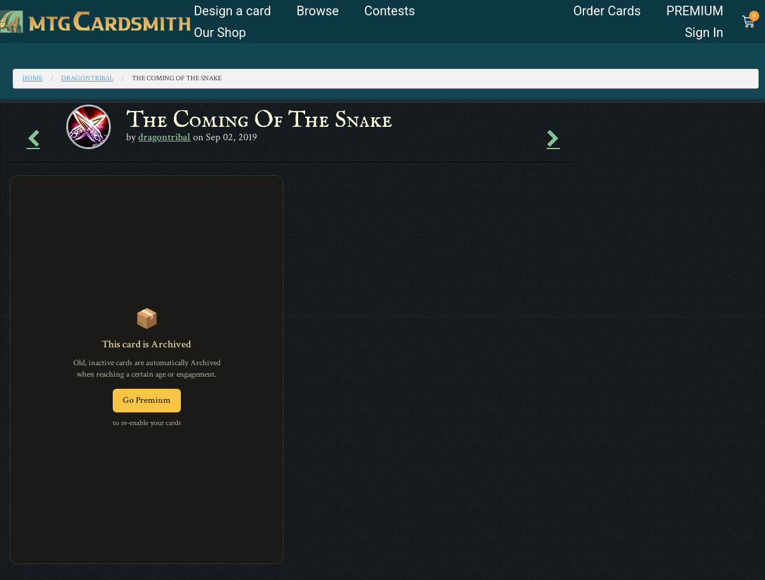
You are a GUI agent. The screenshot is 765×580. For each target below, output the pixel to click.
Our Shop (220, 32)
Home (32, 78)
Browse (317, 10)
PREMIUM (695, 10)
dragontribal (87, 78)
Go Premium (147, 400)
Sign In (704, 32)
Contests (389, 10)
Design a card (232, 10)
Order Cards (607, 10)
